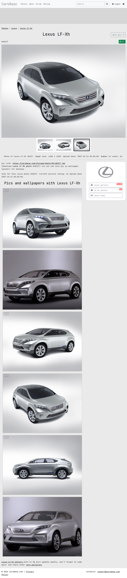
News (31, 4)
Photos (24, 4)
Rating (46, 4)
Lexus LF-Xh (26, 28)
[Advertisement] (63, 15)
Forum (38, 4)
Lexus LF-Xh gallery (12, 562)
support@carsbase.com (108, 571)
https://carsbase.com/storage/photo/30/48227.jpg (39, 163)
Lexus (14, 28)
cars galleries (34, 565)
